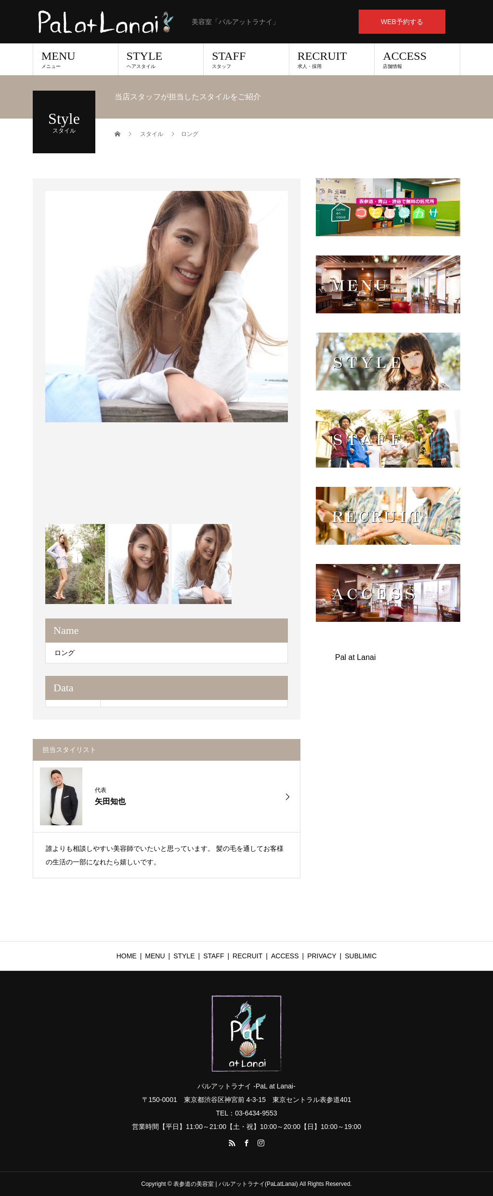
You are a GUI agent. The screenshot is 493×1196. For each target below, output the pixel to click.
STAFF (246, 59)
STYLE (161, 59)
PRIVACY (321, 956)
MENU (75, 59)
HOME (127, 956)
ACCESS (417, 59)
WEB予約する (402, 22)
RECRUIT (332, 59)
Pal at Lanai (355, 657)
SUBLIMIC (360, 956)
